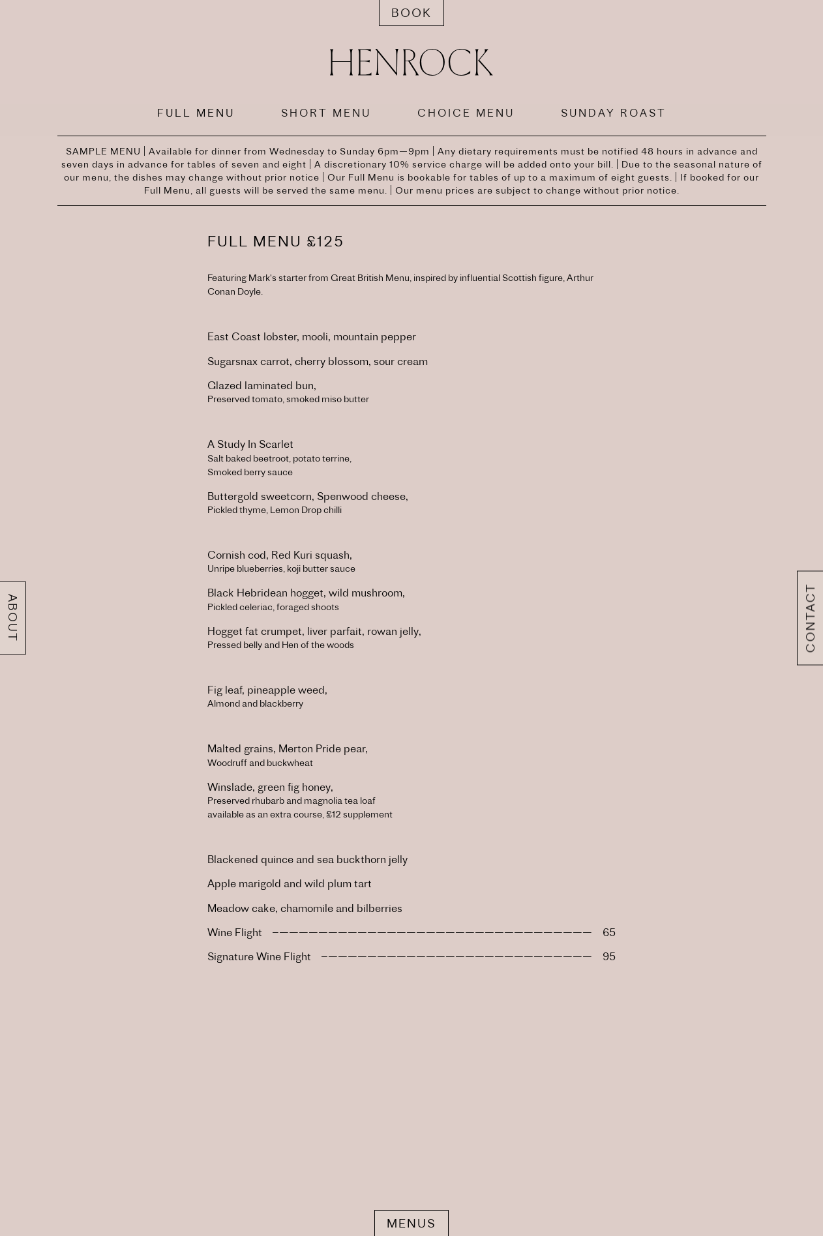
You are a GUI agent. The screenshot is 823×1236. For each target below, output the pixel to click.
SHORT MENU (326, 112)
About (12, 618)
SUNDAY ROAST (613, 112)
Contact (810, 618)
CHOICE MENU (466, 112)
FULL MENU (196, 112)
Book (411, 12)
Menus (411, 1223)
